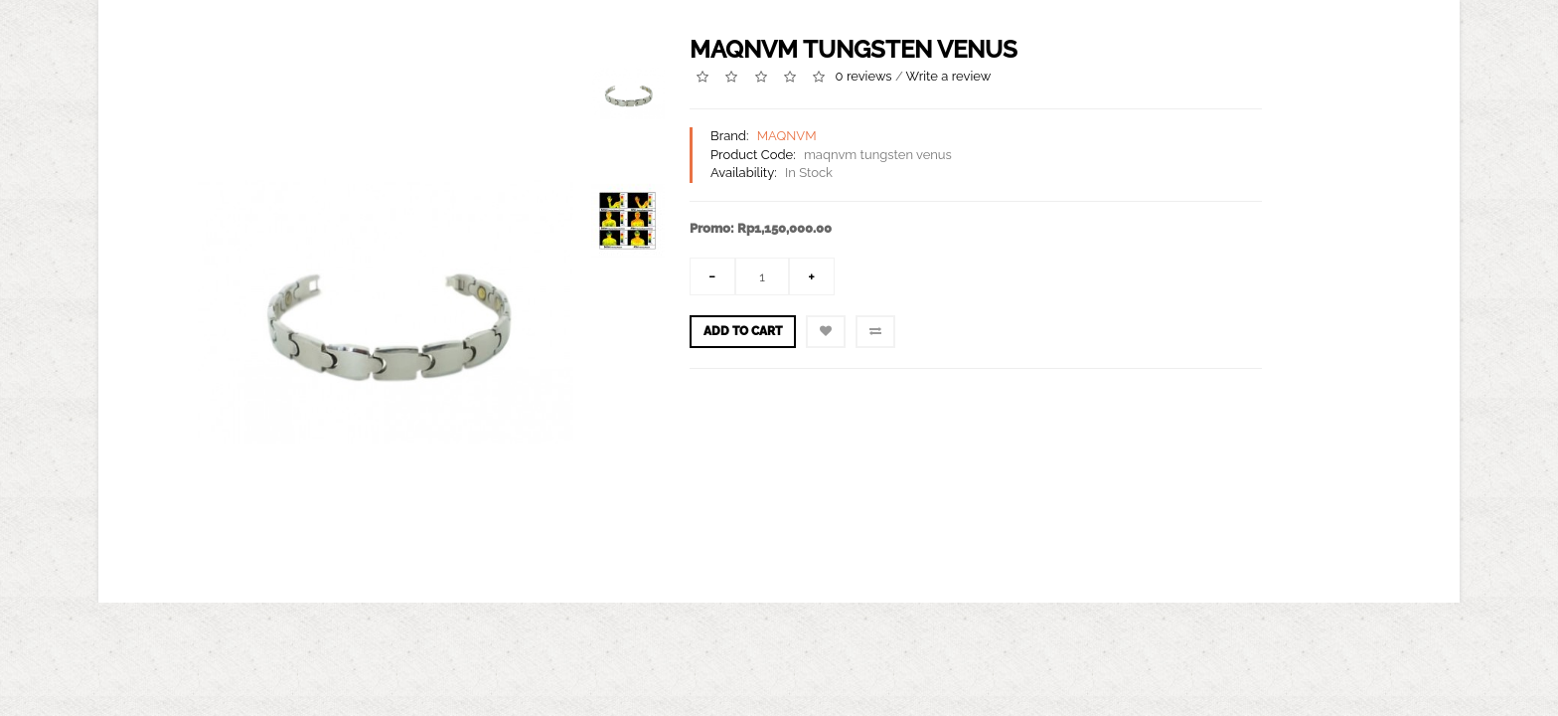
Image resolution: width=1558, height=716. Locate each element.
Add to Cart (742, 331)
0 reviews (864, 76)
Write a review (949, 76)
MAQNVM (787, 135)
